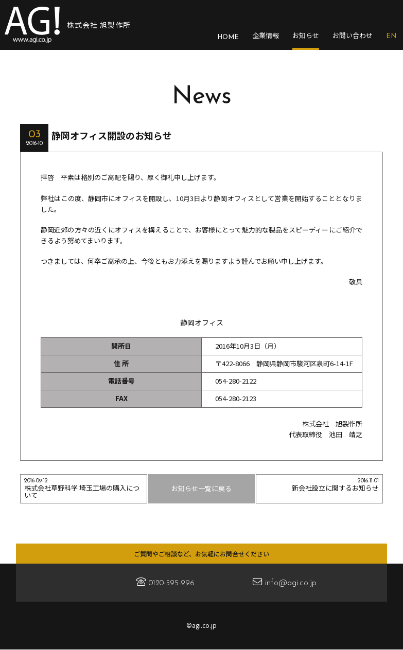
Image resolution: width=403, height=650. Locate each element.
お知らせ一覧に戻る (201, 488)
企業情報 (265, 36)
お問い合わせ (352, 36)
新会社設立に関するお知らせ (319, 485)
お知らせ (305, 36)
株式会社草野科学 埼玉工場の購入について (84, 489)
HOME (228, 37)
